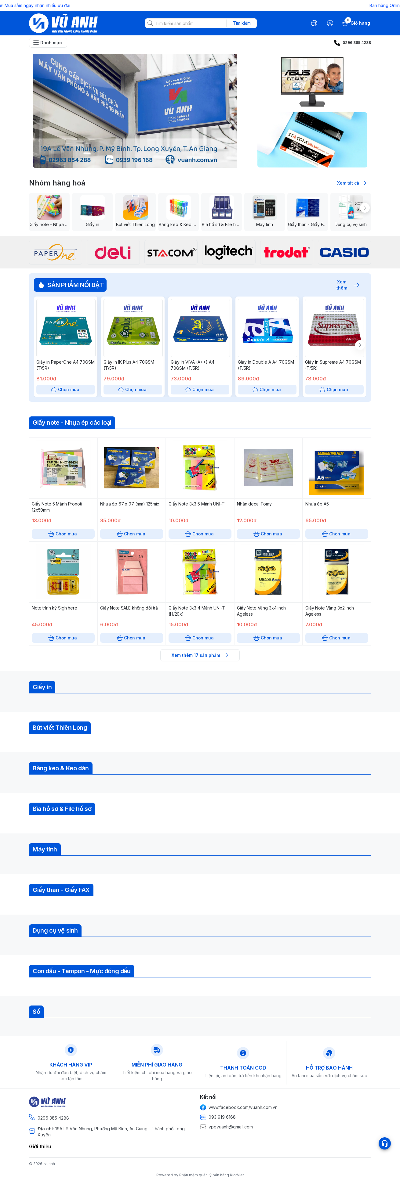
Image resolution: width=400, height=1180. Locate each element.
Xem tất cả (351, 183)
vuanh (49, 1163)
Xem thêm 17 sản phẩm (200, 655)
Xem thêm (344, 285)
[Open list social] (385, 1143)
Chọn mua (65, 389)
